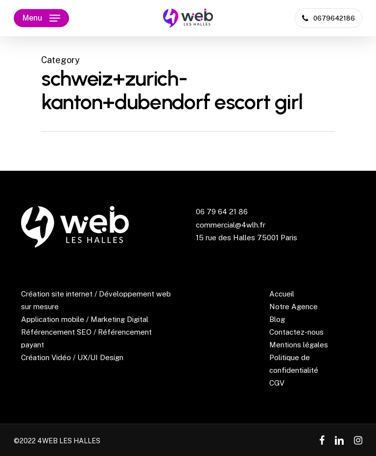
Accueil (281, 294)
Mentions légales (298, 345)
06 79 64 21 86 (222, 211)
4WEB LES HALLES (68, 441)
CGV (276, 383)
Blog (277, 319)
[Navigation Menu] (41, 18)
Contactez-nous (296, 332)
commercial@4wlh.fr (230, 225)
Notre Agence (293, 306)
